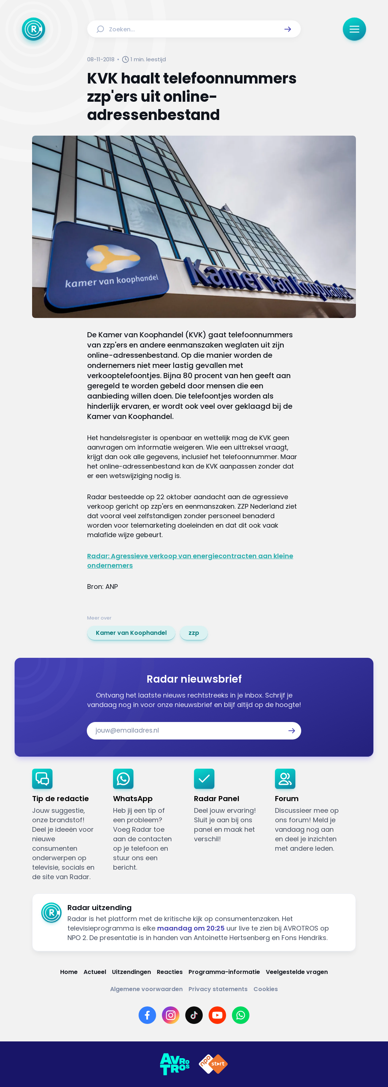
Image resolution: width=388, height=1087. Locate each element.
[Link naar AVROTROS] (175, 1064)
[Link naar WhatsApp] (240, 1015)
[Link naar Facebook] (147, 1015)
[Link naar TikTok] (194, 1015)
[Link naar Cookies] (265, 989)
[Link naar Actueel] (95, 972)
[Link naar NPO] (213, 1064)
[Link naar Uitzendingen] (131, 972)
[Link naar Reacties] (170, 972)
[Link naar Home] (69, 972)
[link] (131, 633)
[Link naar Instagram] (170, 1015)
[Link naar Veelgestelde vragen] (297, 972)
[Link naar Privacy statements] (218, 989)
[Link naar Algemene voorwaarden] (146, 989)
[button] (287, 29)
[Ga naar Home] (33, 29)
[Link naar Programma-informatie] (224, 972)
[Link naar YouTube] (217, 1015)
